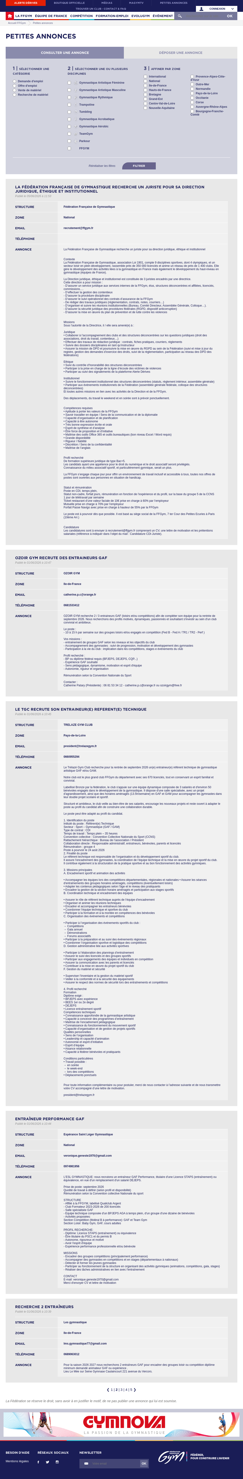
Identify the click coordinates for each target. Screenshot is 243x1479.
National (154, 81)
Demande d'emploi (30, 81)
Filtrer (139, 165)
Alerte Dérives (25, 2)
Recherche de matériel (33, 94)
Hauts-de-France (160, 90)
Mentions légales (17, 1461)
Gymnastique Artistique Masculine (102, 90)
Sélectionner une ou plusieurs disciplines (98, 71)
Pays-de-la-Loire (207, 93)
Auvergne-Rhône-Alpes (211, 106)
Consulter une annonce (65, 52)
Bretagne (155, 94)
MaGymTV (136, 2)
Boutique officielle (69, 2)
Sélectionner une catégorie (31, 71)
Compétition (81, 15)
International (157, 76)
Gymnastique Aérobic (93, 126)
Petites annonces (173, 2)
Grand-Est (156, 99)
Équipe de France (51, 15)
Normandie (203, 89)
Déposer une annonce (180, 52)
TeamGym (86, 133)
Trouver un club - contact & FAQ (101, 8)
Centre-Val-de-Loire (162, 103)
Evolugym (140, 15)
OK (230, 16)
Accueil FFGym (10, 16)
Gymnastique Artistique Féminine (101, 82)
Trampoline (86, 104)
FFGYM (84, 148)
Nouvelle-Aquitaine (162, 108)
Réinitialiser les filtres (102, 166)
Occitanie (202, 97)
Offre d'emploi (27, 85)
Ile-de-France (158, 85)
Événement (163, 15)
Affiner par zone (165, 68)
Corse (200, 102)
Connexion (217, 8)
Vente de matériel (29, 90)
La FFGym (23, 15)
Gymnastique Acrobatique (96, 119)
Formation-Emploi (112, 15)
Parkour (84, 141)
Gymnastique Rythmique (96, 97)
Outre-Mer (202, 84)
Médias (106, 2)
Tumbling (85, 111)
